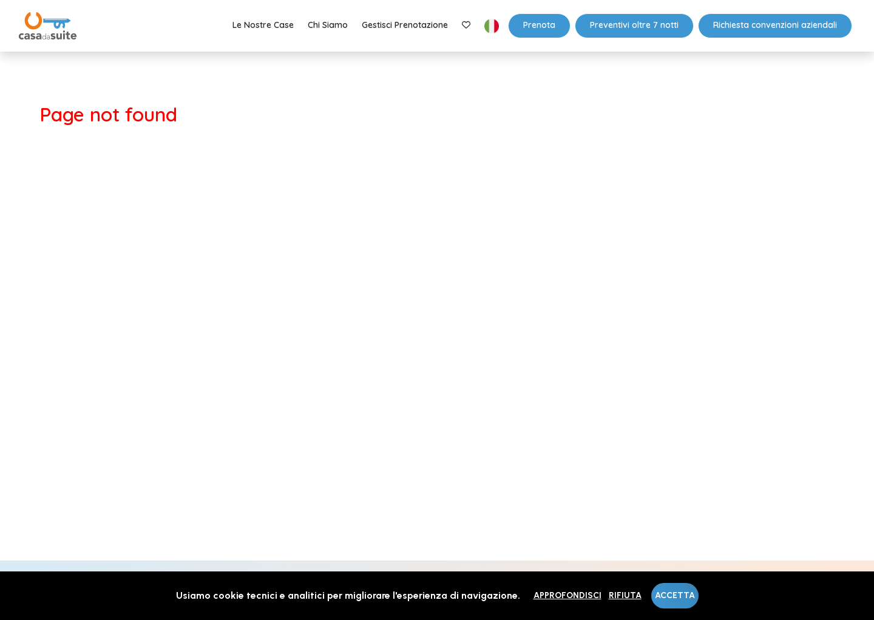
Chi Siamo (328, 24)
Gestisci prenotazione (405, 24)
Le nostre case (263, 24)
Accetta (675, 595)
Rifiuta (625, 595)
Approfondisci (567, 595)
